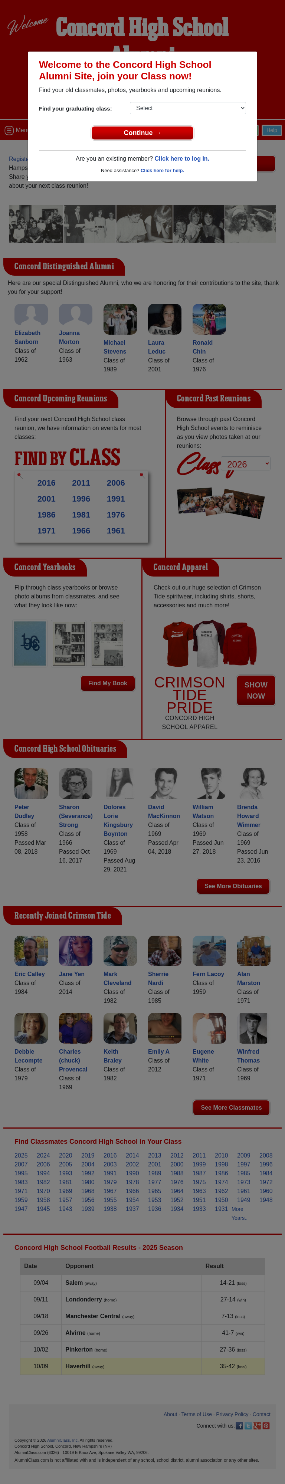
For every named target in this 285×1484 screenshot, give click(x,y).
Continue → (142, 133)
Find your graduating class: (75, 108)
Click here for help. (162, 170)
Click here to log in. (181, 158)
